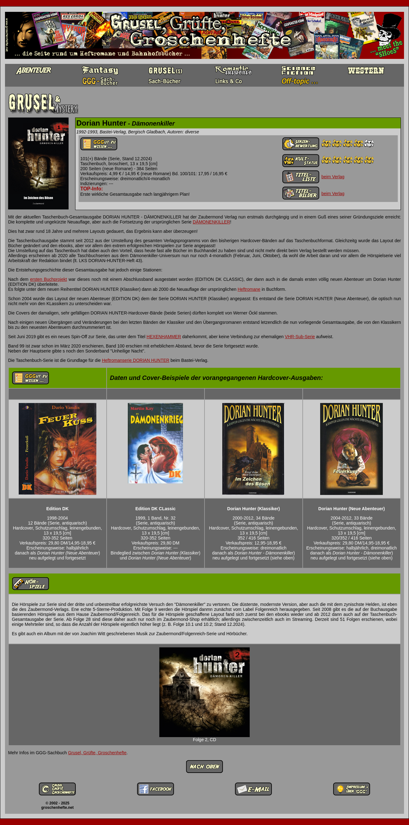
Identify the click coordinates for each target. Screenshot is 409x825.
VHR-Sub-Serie (300, 336)
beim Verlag (332, 176)
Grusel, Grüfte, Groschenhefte (97, 752)
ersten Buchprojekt (48, 279)
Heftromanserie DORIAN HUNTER (135, 360)
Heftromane (249, 289)
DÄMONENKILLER (211, 221)
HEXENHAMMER (164, 336)
